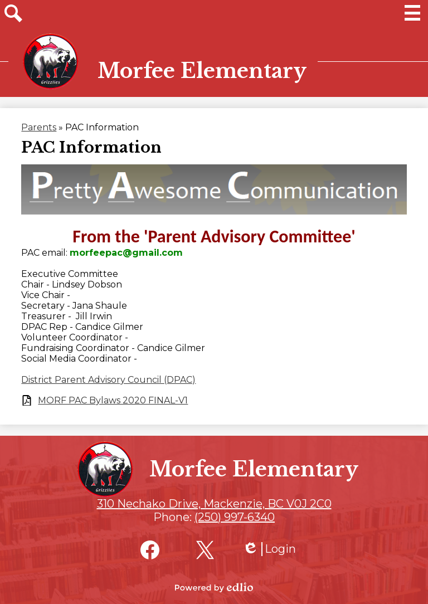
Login (269, 549)
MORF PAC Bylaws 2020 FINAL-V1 (113, 400)
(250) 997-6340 (234, 517)
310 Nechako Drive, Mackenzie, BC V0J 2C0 (214, 503)
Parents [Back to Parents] (38, 127)
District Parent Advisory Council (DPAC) (108, 379)
